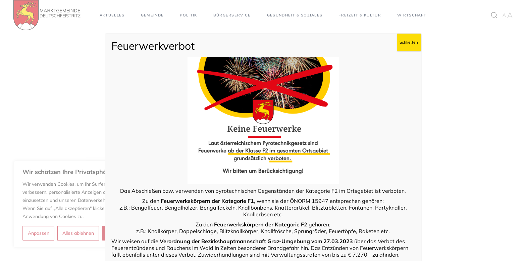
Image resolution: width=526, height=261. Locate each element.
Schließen (409, 42)
